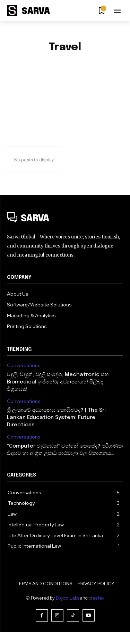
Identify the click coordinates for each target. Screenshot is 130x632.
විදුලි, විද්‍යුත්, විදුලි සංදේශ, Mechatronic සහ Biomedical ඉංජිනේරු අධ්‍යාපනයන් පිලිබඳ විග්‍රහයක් (58, 382)
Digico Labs (67, 598)
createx (96, 598)
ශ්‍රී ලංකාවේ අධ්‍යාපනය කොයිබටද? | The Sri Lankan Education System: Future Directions (56, 418)
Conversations (24, 365)
